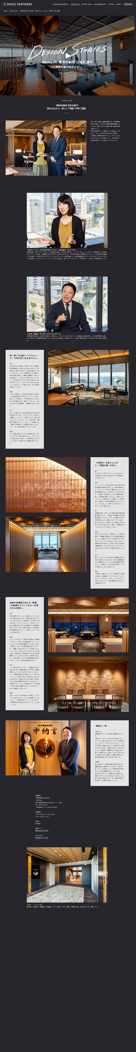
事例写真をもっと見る (41, 838)
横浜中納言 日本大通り (42, 830)
